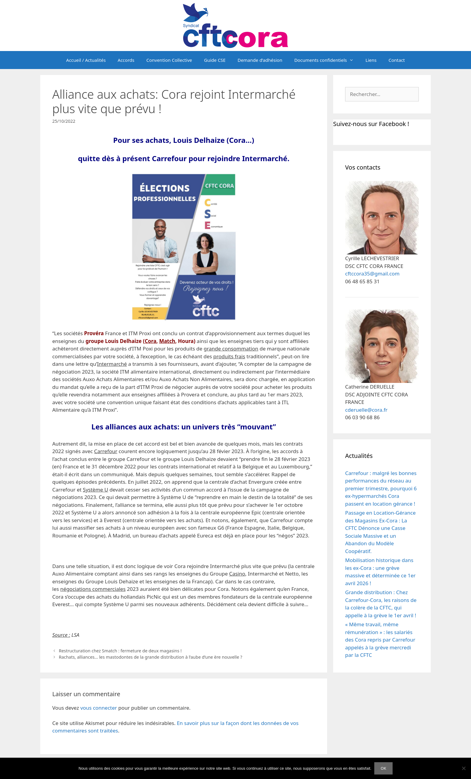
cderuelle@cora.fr (366, 409)
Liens (371, 60)
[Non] (463, 768)
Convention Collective (169, 60)
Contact (396, 60)
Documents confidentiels (327, 60)
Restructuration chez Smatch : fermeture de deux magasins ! (120, 651)
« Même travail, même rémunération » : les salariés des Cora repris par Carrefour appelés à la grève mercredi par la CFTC (380, 639)
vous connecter (98, 707)
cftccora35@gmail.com (372, 273)
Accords (126, 60)
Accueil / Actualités (86, 60)
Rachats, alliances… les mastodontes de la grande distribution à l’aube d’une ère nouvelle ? (150, 657)
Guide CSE (215, 60)
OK (383, 768)
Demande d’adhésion (260, 60)
